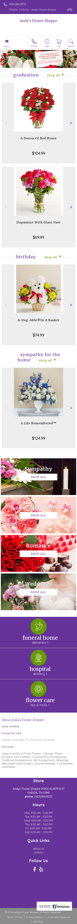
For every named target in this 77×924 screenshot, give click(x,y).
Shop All (53, 75)
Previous (5, 123)
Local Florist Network (58, 917)
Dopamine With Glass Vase (38, 222)
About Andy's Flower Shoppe (23, 719)
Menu (7, 46)
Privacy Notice (34, 917)
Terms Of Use (14, 917)
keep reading (10, 726)
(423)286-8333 (17, 4)
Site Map (38, 921)
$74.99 (38, 335)
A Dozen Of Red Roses (39, 138)
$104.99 (38, 153)
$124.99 (38, 438)
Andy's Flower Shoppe (38, 21)
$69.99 (38, 237)
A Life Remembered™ (38, 423)
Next (71, 123)
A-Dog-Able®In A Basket (39, 320)
